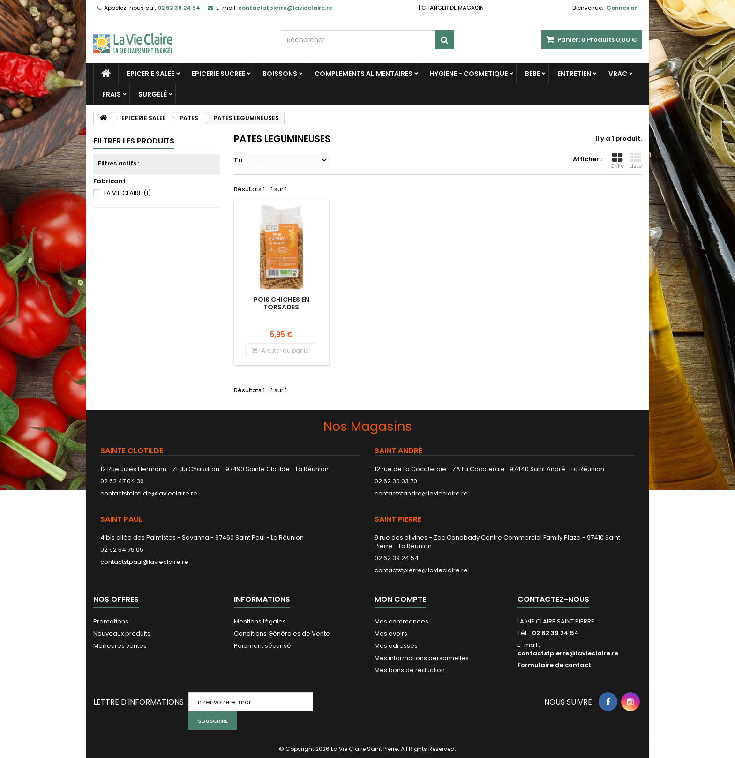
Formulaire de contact (554, 664)
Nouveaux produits (121, 633)
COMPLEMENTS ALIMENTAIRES (363, 73)
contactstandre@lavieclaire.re (421, 493)
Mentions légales (260, 621)
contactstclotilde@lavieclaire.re (148, 493)
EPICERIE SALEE (150, 73)
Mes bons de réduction (410, 670)
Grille (617, 161)
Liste (636, 161)
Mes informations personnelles (422, 657)
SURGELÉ (152, 94)
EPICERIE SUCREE (218, 73)
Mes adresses (396, 645)
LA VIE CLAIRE (127, 192)
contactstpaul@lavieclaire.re (144, 561)
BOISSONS (279, 73)
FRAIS (111, 94)
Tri (238, 160)
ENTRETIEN (574, 73)
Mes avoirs (391, 633)
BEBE (532, 73)
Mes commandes (401, 621)
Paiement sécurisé (262, 645)
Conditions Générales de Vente (282, 633)
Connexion (622, 8)
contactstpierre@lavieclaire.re (421, 570)
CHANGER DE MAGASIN (452, 8)
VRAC (617, 73)
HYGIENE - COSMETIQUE (469, 73)
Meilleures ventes (120, 645)
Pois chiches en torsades (281, 303)
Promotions (110, 621)
